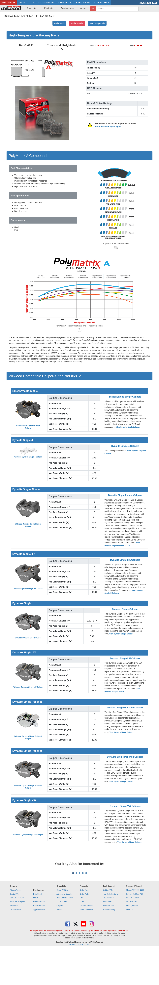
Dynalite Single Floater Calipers (125, 495)
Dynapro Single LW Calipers (125, 658)
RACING (22, 2)
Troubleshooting (109, 945)
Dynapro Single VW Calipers (125, 806)
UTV (32, 2)
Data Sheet (37, 929)
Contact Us (14, 929)
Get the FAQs (108, 925)
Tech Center (107, 937)
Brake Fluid (84, 925)
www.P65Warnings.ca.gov (108, 126)
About (83, 8)
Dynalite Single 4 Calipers (125, 446)
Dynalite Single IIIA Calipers (125, 560)
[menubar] (56, 9)
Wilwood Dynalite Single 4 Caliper (28, 457)
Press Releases (39, 937)
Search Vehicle (62, 925)
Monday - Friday (132, 933)
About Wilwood (15, 925)
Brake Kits (32, 8)
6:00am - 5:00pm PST (134, 929)
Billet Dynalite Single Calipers (125, 397)
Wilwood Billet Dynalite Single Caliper (28, 426)
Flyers (35, 933)
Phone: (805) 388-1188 (135, 925)
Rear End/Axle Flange (64, 933)
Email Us (129, 945)
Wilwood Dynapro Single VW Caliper (28, 835)
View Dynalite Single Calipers (128, 427)
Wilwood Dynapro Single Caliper (28, 638)
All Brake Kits (61, 937)
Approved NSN (39, 945)
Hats (81, 933)
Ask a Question (132, 941)
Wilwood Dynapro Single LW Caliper (28, 687)
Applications (67, 8)
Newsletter (14, 941)
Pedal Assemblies (86, 945)
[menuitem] (31, 9)
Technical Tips (108, 941)
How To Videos (108, 933)
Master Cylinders (86, 941)
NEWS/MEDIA (64, 2)
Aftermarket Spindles (64, 929)
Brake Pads (84, 929)
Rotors (58, 945)
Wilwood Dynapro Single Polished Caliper (28, 737)
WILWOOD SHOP (101, 2)
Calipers (59, 941)
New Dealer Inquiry (17, 937)
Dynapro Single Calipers (125, 609)
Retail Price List (39, 941)
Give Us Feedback (17, 933)
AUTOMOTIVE (8, 2)
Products (49, 8)
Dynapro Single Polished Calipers (125, 707)
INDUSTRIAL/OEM (46, 2)
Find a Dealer (131, 937)
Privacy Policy (15, 945)
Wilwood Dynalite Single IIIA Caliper (28, 589)
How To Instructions (110, 929)
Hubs (82, 937)
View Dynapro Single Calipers (121, 634)
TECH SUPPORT (82, 2)
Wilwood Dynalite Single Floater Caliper (28, 525)
